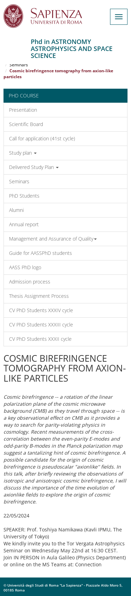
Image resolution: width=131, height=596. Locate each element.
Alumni (16, 210)
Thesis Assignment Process (39, 296)
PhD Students (24, 195)
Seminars (18, 65)
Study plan (23, 152)
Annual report (24, 224)
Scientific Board (26, 124)
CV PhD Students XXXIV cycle (41, 310)
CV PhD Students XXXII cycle (40, 339)
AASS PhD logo (25, 267)
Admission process (29, 281)
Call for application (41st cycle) (42, 138)
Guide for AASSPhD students (40, 253)
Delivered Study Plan (34, 167)
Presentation (23, 109)
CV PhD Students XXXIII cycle (41, 324)
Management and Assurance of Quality (53, 238)
